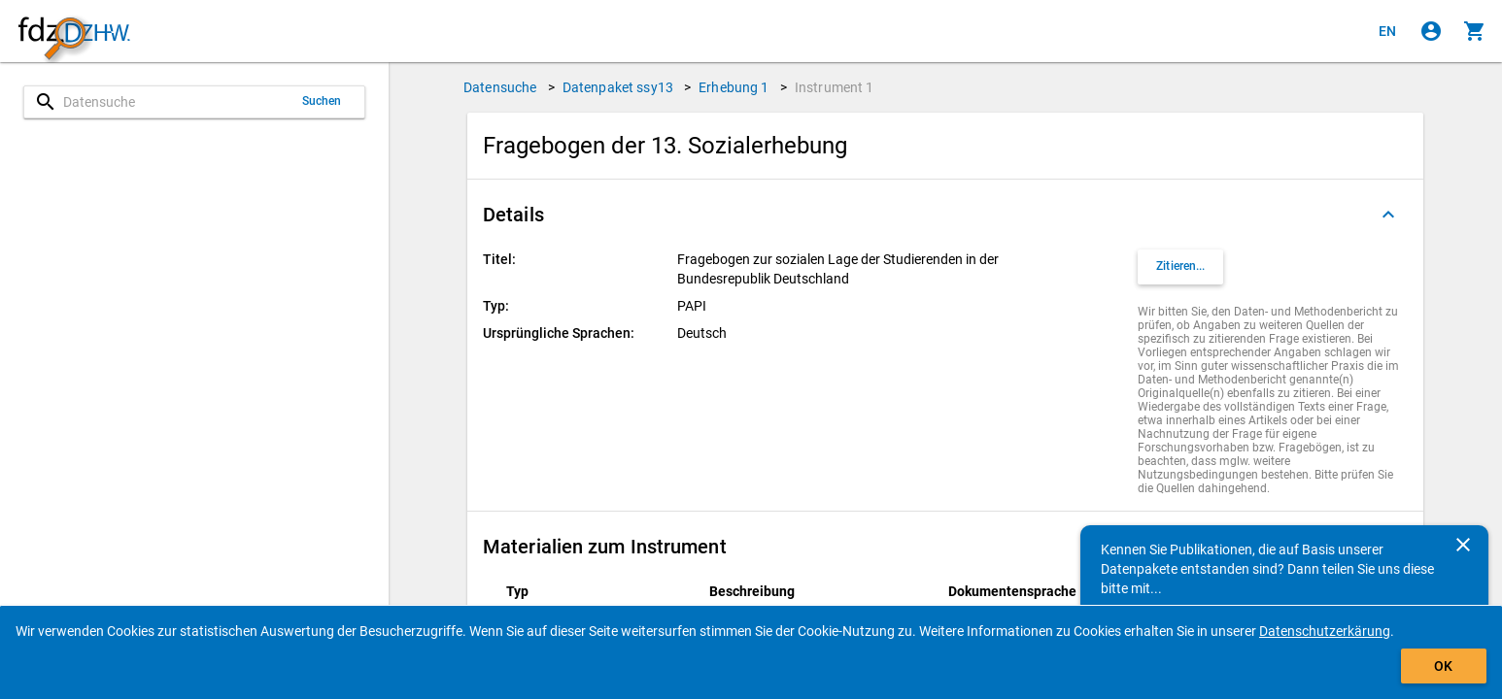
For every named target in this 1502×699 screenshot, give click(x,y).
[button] (945, 214)
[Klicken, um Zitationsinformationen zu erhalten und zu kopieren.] (1180, 267)
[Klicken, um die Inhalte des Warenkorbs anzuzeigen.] (1474, 31)
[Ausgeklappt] (1388, 214)
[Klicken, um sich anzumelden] (1431, 31)
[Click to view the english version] (1387, 31)
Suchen (322, 101)
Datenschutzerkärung (1324, 631)
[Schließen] (1463, 544)
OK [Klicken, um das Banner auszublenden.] (1443, 666)
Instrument (834, 87)
